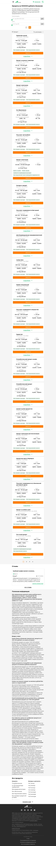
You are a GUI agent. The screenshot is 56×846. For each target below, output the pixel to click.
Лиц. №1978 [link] (34, 511)
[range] (28, 18)
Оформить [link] (28, 53)
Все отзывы (28, 587)
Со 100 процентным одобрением (17, 786)
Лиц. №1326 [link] (25, 61)
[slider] (28, 20)
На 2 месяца (31, 785)
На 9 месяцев (32, 796)
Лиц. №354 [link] (26, 360)
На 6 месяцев (32, 794)
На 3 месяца (31, 787)
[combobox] (38, 32)
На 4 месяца (31, 790)
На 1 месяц (31, 783)
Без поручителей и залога (19, 793)
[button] (13, 2)
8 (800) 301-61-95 (16, 828)
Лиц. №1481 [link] (24, 459)
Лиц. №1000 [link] (24, 86)
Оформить (28, 376)
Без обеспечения (17, 791)
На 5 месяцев (32, 792)
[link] (21, 810)
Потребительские (17, 783)
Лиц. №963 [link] (25, 37)
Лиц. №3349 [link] (28, 535)
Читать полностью (37, 583)
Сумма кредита (15, 16)
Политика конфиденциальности (28, 842)
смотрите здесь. (33, 820)
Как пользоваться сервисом (28, 844)
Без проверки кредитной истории (19, 796)
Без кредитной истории (18, 789)
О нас (28, 838)
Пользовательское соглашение (28, 840)
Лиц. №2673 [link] (23, 111)
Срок (13, 21)
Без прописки (16, 799)
